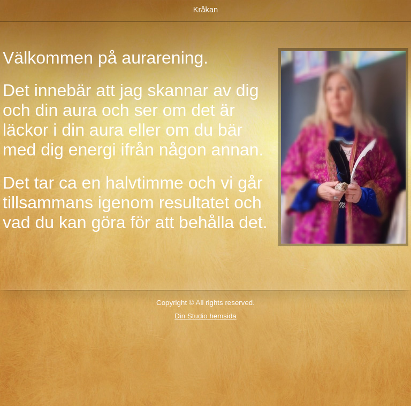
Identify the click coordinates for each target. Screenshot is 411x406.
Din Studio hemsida (205, 316)
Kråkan (205, 9)
